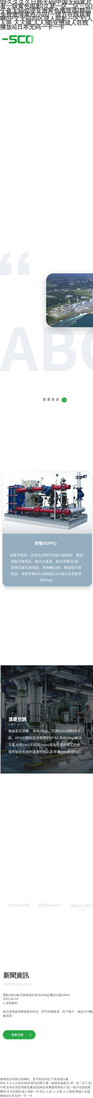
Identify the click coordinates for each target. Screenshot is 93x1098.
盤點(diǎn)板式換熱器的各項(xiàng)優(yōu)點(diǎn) (36, 995)
